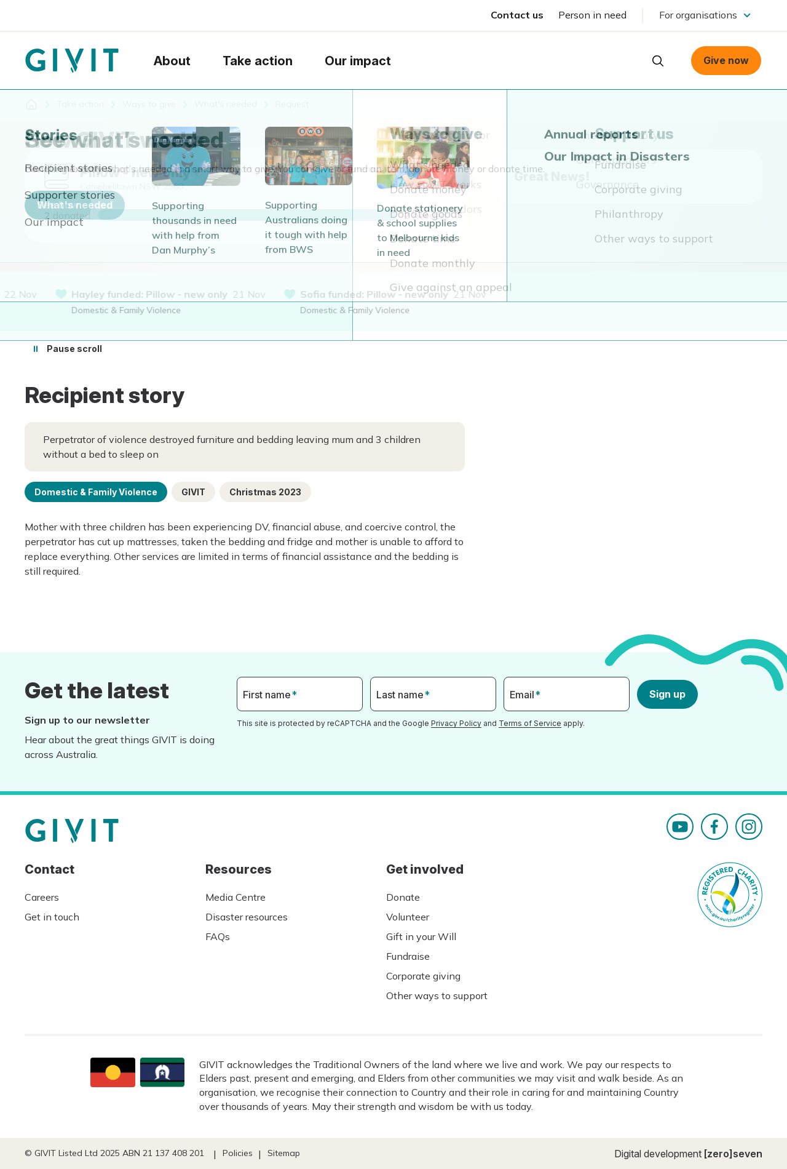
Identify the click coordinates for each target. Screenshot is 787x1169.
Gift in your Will (421, 936)
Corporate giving (423, 976)
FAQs (217, 936)
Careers (42, 897)
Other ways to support (437, 995)
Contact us (517, 15)
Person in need (592, 15)
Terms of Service (530, 723)
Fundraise (408, 956)
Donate (403, 897)
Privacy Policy (456, 723)
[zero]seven (733, 1153)
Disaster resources (246, 917)
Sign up (667, 694)
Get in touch (52, 917)
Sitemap (283, 1153)
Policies (238, 1153)
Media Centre (235, 897)
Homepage (72, 61)
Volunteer (407, 917)
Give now (726, 60)
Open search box (658, 61)
